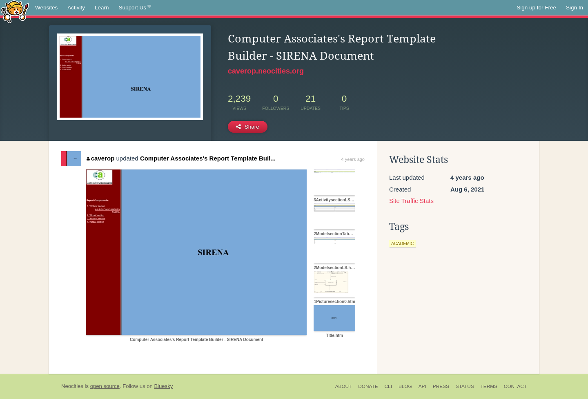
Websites (46, 7)
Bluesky (163, 386)
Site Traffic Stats (411, 200)
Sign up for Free (536, 7)
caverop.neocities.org (266, 71)
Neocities (72, 386)
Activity (76, 7)
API (422, 386)
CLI (388, 386)
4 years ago (353, 159)
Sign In (574, 7)
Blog (405, 386)
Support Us (135, 7)
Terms (489, 386)
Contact (515, 386)
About (343, 386)
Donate (368, 386)
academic (402, 243)
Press (441, 386)
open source (105, 386)
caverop (100, 158)
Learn (102, 7)
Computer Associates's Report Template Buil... (208, 158)
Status (465, 386)
